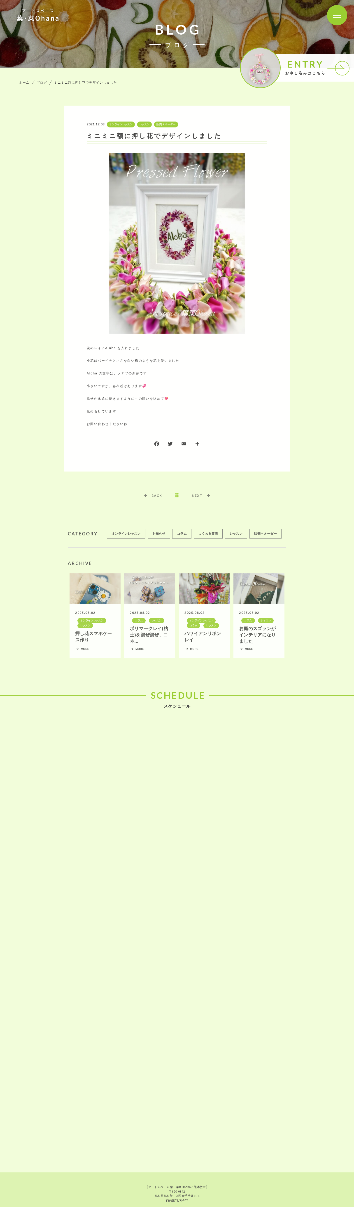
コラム (182, 536)
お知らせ (158, 536)
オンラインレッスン (120, 125)
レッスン (144, 125)
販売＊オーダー (166, 125)
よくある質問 (208, 536)
